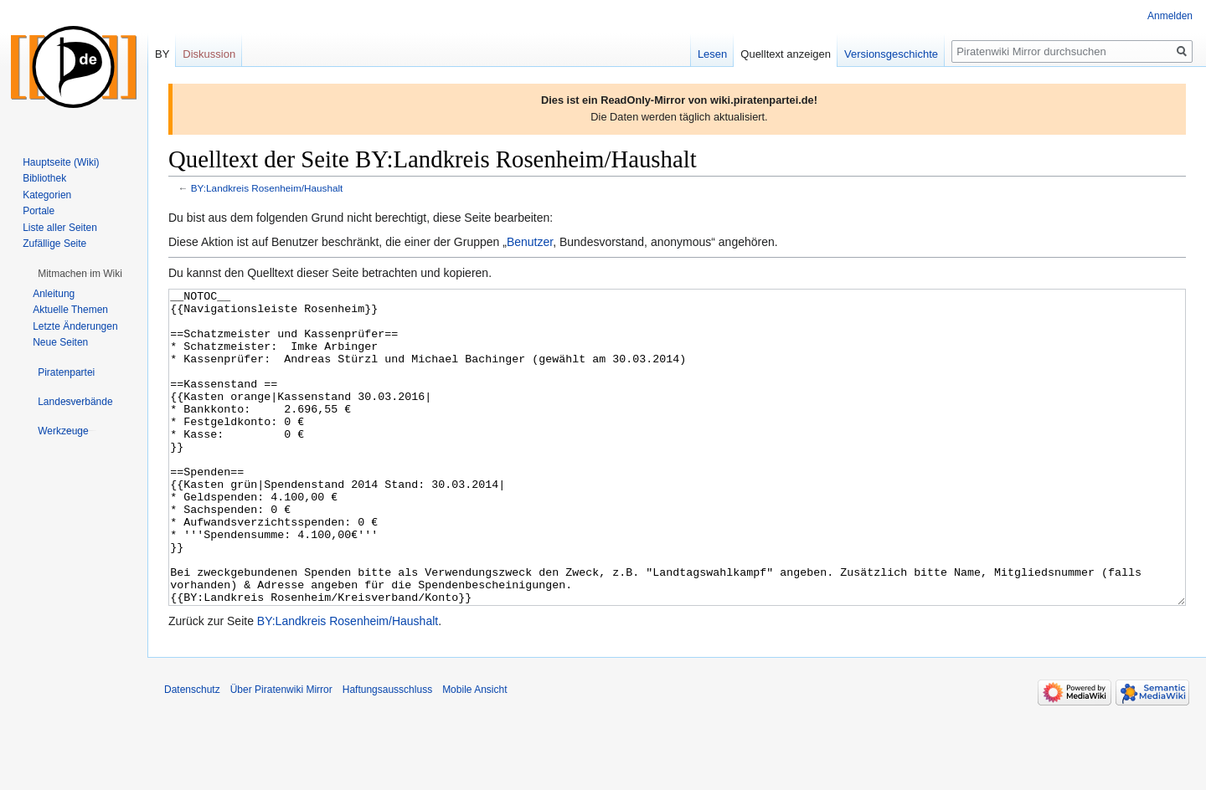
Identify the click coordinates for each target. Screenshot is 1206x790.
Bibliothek (44, 178)
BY (162, 54)
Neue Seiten (60, 342)
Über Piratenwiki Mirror (281, 752)
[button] (80, 274)
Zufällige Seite (54, 243)
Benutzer (530, 242)
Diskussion (209, 54)
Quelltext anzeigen (785, 54)
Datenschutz (192, 752)
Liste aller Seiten (60, 227)
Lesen (712, 54)
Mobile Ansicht (474, 752)
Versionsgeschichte (891, 54)
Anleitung (54, 294)
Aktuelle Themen (70, 309)
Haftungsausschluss (387, 752)
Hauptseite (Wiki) (61, 162)
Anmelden (1170, 16)
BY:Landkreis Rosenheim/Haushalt (267, 187)
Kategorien (47, 195)
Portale (38, 211)
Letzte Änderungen (75, 326)
